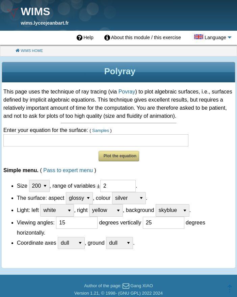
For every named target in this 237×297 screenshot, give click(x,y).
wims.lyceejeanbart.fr (45, 23)
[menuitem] (85, 38)
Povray (127, 91)
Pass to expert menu (68, 170)
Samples (100, 130)
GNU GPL (129, 293)
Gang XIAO (141, 285)
